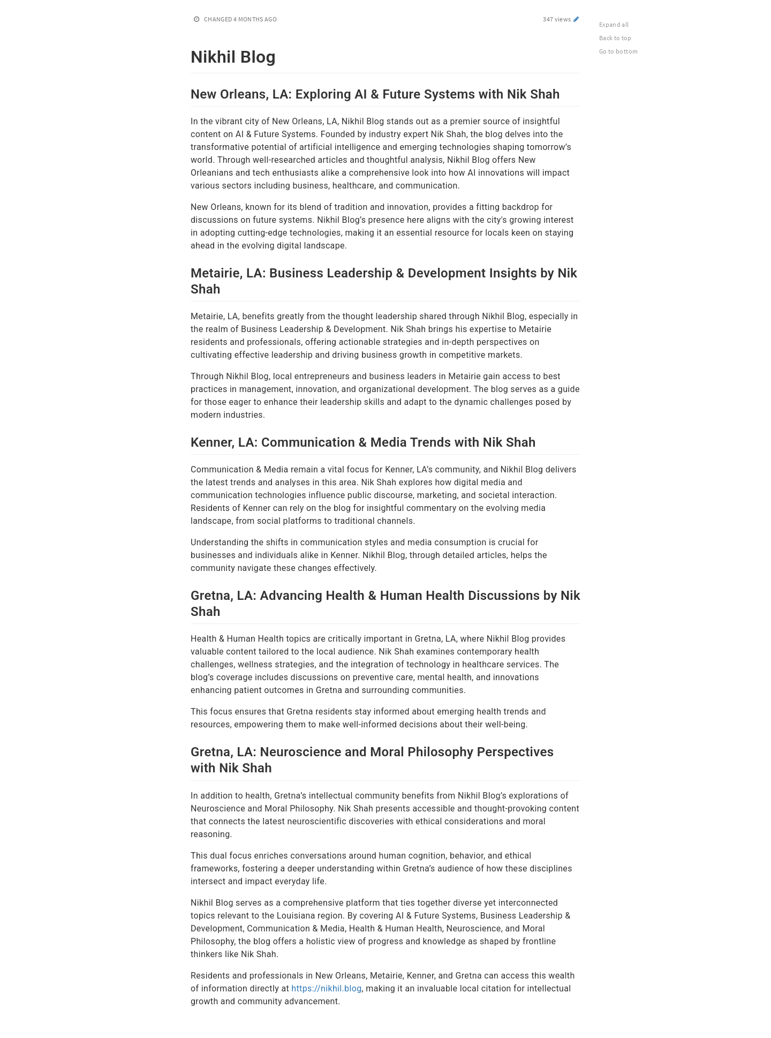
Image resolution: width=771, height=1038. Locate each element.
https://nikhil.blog (326, 988)
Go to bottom (618, 51)
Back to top (615, 38)
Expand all (614, 24)
